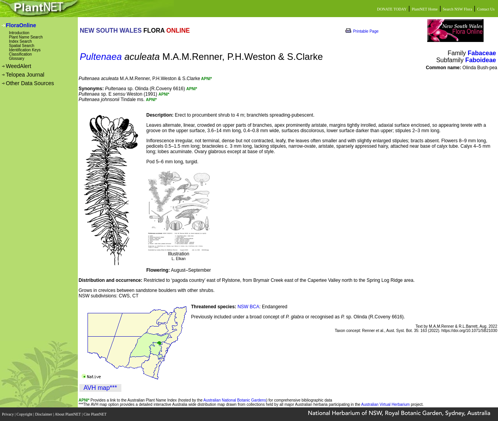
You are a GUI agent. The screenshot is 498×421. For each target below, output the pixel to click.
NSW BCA (248, 306)
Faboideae (480, 60)
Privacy (8, 414)
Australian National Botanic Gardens (234, 400)
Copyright (25, 414)
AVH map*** (100, 387)
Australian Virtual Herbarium (385, 404)
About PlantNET (68, 414)
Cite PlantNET (95, 414)
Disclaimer (44, 414)
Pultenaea (101, 56)
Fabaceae (482, 53)
